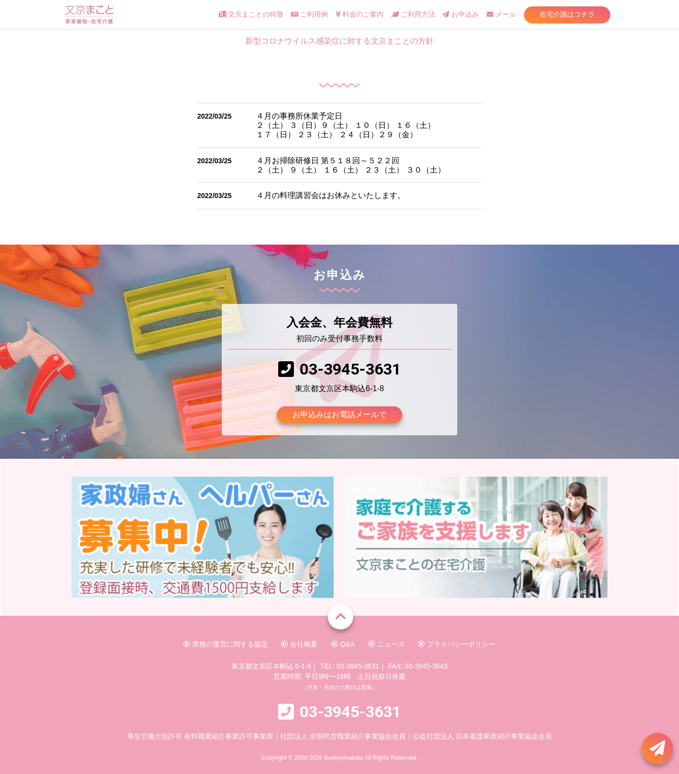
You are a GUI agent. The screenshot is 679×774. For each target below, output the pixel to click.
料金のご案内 (360, 14)
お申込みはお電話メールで (339, 414)
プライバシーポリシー (457, 644)
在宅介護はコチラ (567, 14)
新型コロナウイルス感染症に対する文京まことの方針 (339, 41)
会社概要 (299, 644)
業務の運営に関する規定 (225, 644)
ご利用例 (309, 14)
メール (501, 14)
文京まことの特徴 (251, 14)
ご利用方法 (413, 14)
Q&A (342, 644)
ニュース (386, 644)
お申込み (461, 14)
